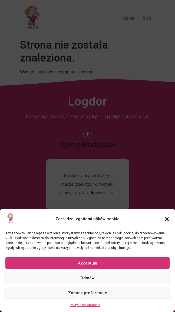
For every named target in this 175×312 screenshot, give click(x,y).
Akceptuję (87, 263)
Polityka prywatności (85, 305)
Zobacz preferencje (87, 292)
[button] (167, 219)
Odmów (87, 278)
